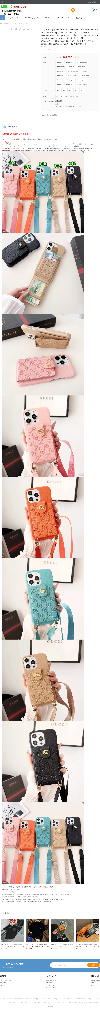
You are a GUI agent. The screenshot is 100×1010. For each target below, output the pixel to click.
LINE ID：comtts (95, 980)
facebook (12, 29)
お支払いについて (51, 985)
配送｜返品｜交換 (51, 988)
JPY (58, 57)
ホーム (10, 24)
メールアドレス (95, 985)
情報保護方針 (3, 982)
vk (24, 29)
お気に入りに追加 (51, 115)
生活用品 (79, 18)
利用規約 (2, 985)
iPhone (48, 18)
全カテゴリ (2, 18)
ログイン (84, 2)
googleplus (20, 29)
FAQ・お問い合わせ (5, 980)
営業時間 (93, 982)
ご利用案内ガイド (51, 982)
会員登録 (94, 2)
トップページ (13, 18)
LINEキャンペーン (51, 980)
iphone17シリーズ (31, 18)
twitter (16, 29)
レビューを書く (46, 49)
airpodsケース (63, 18)
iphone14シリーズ (22, 24)
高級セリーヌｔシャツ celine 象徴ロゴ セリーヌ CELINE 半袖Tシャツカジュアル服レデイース (12, 946)
